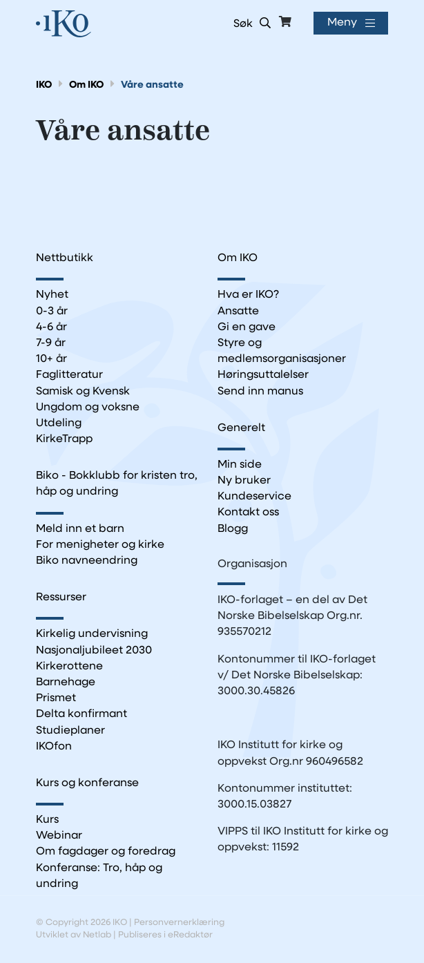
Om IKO (86, 85)
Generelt (241, 428)
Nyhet (52, 295)
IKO (44, 85)
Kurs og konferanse (87, 783)
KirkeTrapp (64, 439)
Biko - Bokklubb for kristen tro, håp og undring (116, 483)
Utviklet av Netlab (73, 935)
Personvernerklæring (179, 922)
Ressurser (61, 597)
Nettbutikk (64, 258)
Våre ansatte (152, 85)
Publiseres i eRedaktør (165, 935)
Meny (342, 22)
